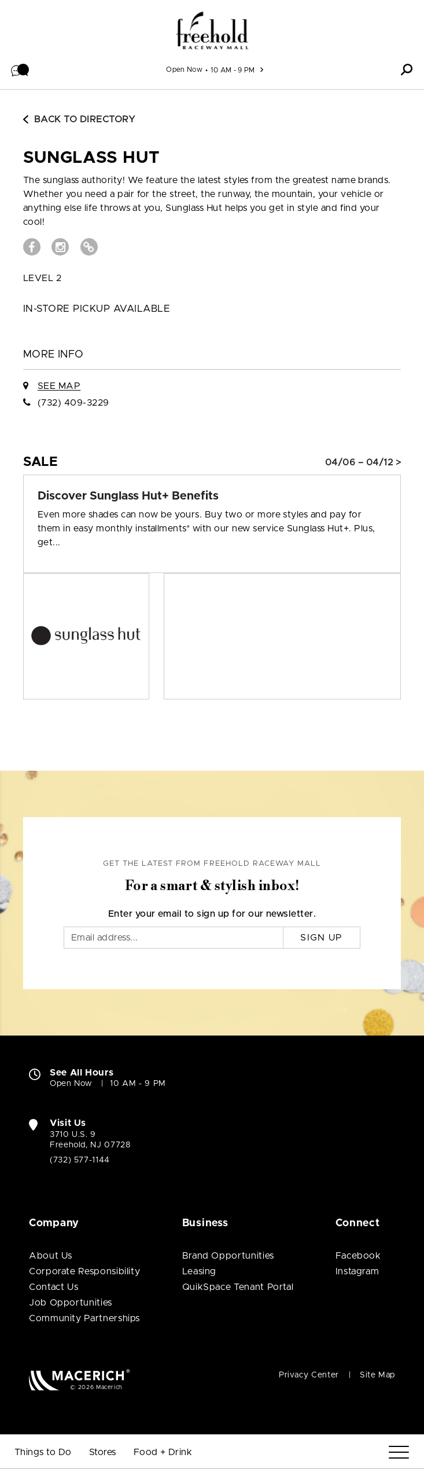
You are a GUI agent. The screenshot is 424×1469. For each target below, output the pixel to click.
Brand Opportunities (228, 1255)
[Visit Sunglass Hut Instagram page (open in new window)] (60, 247)
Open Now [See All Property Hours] (184, 69)
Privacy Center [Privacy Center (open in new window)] (309, 1375)
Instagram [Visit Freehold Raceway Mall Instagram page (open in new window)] (357, 1271)
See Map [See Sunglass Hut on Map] (59, 386)
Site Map (377, 1375)
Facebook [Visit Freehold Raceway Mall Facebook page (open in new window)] (358, 1255)
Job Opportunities (70, 1302)
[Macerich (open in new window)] (79, 1379)
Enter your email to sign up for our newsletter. (212, 913)
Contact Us (53, 1287)
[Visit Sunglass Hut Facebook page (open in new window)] (31, 247)
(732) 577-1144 (80, 1160)
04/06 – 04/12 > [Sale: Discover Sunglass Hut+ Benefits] (363, 462)
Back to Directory (79, 119)
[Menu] (398, 1452)
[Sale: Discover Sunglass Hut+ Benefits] (212, 496)
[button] (20, 69)
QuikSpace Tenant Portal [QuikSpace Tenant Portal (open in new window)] (238, 1287)
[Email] (173, 938)
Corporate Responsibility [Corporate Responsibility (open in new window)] (84, 1271)
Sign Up (321, 937)
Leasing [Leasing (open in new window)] (199, 1271)
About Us (50, 1255)
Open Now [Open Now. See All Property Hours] (71, 1084)
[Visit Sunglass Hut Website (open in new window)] (89, 247)
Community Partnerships (84, 1318)
